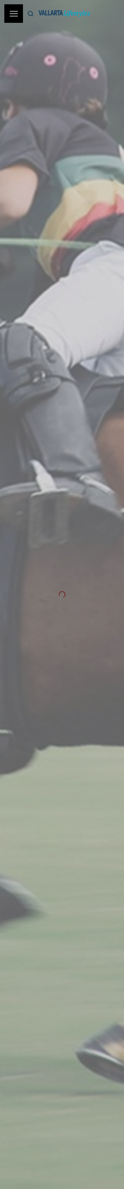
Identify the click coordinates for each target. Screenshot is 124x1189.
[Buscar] (30, 13)
